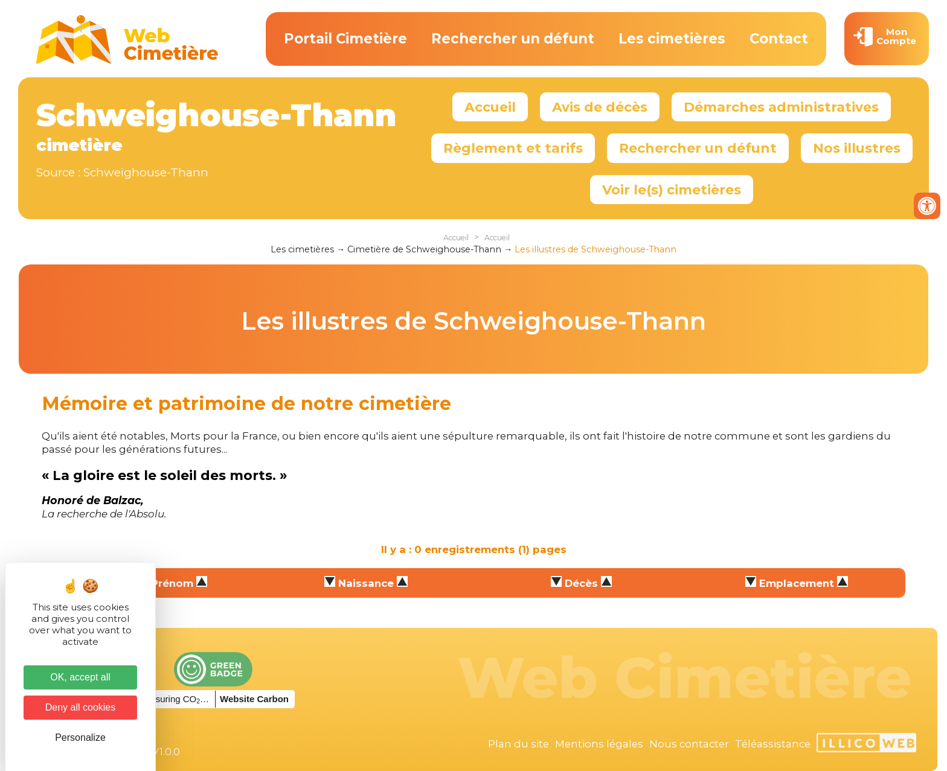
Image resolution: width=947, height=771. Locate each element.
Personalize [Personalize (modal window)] (80, 737)
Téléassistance (773, 744)
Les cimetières (671, 38)
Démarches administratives (781, 107)
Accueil (490, 107)
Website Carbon (254, 699)
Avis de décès (599, 107)
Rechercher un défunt (512, 38)
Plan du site (518, 744)
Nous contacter (689, 744)
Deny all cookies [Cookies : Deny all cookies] (80, 707)
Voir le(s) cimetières (671, 189)
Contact (779, 38)
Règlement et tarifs (513, 148)
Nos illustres (856, 148)
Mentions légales (599, 744)
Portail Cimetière (345, 38)
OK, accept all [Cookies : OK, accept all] (80, 677)
